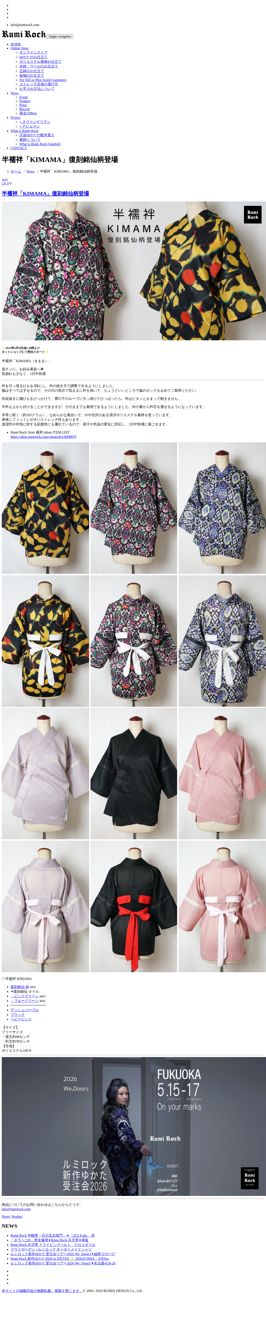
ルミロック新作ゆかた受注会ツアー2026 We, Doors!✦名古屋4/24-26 (63, 1263)
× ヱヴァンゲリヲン (34, 122)
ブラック (18, 1015)
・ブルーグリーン (25, 1001)
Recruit (24, 109)
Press (23, 105)
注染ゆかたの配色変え (37, 135)
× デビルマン (29, 126)
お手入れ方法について (37, 89)
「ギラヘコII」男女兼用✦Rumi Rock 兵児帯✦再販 (50, 1240)
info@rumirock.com (16, 1209)
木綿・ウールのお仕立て (38, 66)
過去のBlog (28, 113)
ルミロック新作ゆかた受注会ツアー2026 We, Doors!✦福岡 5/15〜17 (63, 1254)
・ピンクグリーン (25, 996)
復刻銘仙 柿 (20, 987)
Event (23, 97)
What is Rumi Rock (25, 131)
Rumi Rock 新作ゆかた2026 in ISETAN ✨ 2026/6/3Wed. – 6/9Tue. (60, 1258)
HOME (16, 44)
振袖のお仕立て (31, 75)
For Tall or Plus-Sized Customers (42, 80)
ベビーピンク (21, 1019)
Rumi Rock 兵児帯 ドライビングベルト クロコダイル (53, 1245)
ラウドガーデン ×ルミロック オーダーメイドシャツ (51, 1249)
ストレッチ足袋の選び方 (38, 84)
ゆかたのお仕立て (33, 57)
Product (24, 101)
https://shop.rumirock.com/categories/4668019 (43, 437)
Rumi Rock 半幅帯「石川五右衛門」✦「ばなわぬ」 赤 (53, 1235)
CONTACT (19, 148)
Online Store (19, 48)
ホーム (16, 171)
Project (15, 117)
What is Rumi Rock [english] (40, 144)
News (14, 93)
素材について (30, 139)
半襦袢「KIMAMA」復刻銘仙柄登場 (68, 171)
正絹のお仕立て (31, 71)
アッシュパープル (25, 1010)
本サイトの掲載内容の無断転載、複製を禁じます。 (42, 1291)
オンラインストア (33, 52)
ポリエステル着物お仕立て (40, 61)
